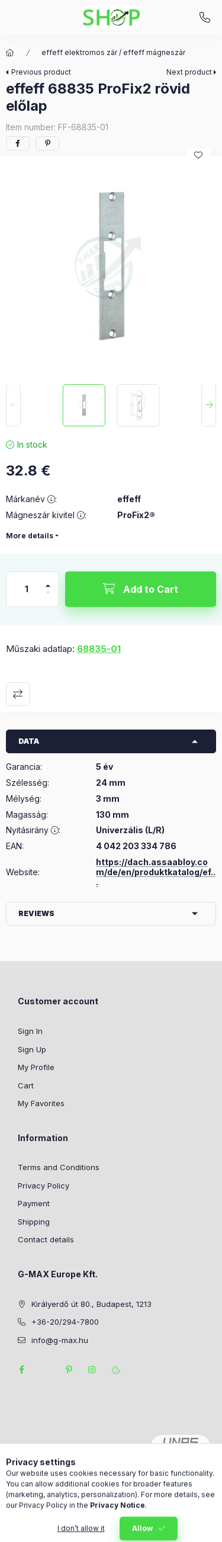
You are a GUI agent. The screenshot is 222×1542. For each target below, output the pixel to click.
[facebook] (18, 143)
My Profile (36, 1067)
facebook (21, 1370)
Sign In (30, 1031)
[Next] (208, 405)
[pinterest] (47, 143)
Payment (34, 1203)
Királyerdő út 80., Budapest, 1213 (91, 1304)
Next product (189, 72)
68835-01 (99, 648)
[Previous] (13, 405)
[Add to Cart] (140, 589)
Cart (26, 1085)
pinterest (69, 1370)
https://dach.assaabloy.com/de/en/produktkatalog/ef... (155, 872)
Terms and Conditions (58, 1167)
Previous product (41, 72)
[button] (111, 267)
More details (29, 535)
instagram (92, 1370)
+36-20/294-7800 (205, 17)
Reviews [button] (36, 913)
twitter (45, 1370)
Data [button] (28, 741)
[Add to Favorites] (198, 155)
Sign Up (32, 1049)
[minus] (48, 597)
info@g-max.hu (59, 1340)
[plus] (48, 580)
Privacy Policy (43, 1185)
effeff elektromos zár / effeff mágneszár (113, 52)
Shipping (34, 1221)
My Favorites (41, 1103)
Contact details (46, 1239)
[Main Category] (10, 52)
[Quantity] (26, 589)
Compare (18, 694)
